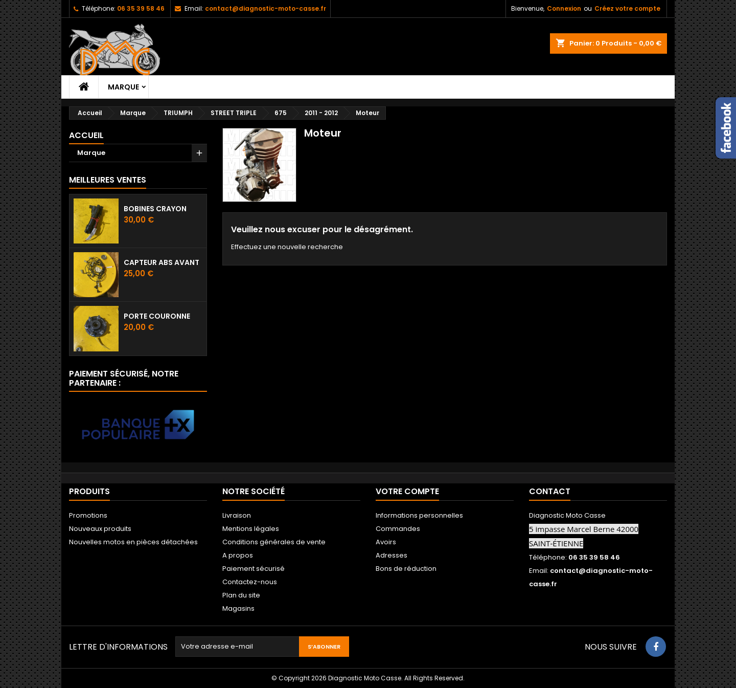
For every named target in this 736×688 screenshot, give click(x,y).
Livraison (236, 515)
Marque (123, 87)
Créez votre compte (627, 8)
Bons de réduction (406, 568)
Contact (549, 491)
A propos (237, 555)
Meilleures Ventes (107, 180)
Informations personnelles (419, 515)
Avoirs (386, 542)
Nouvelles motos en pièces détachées (133, 542)
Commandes (398, 529)
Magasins (238, 608)
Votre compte (407, 491)
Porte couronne (157, 316)
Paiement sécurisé (253, 568)
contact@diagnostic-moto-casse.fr (265, 8)
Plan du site (241, 595)
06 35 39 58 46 (141, 8)
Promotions (88, 515)
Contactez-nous (249, 582)
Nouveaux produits (100, 529)
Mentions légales (250, 529)
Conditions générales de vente (274, 542)
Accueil (86, 135)
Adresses (391, 555)
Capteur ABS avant (161, 262)
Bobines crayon (155, 209)
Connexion (564, 8)
